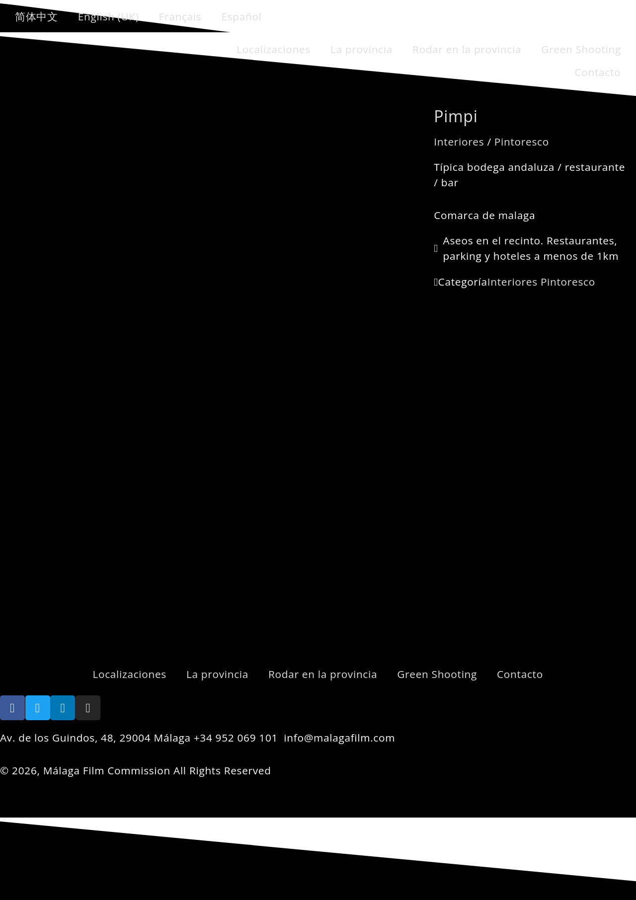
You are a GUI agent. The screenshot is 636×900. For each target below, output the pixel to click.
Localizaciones (274, 49)
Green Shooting (581, 49)
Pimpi (455, 116)
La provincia (361, 49)
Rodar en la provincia (466, 49)
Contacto (597, 72)
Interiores (459, 142)
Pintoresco (521, 142)
